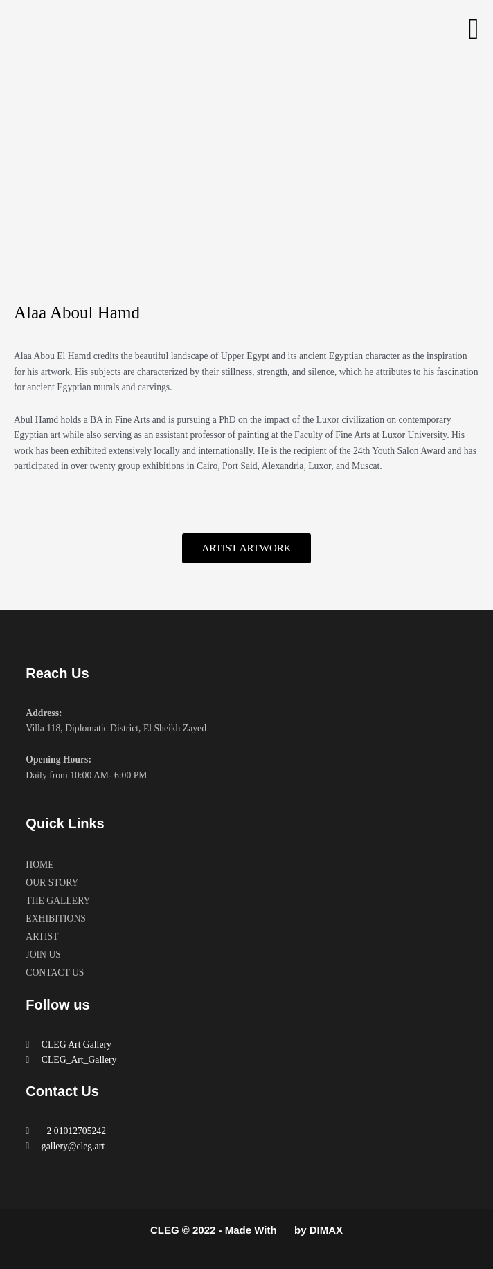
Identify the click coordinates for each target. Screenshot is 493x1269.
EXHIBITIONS (56, 918)
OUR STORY (52, 882)
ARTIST (42, 936)
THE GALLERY (58, 900)
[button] (473, 29)
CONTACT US (55, 972)
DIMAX (326, 1230)
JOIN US (43, 954)
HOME (39, 864)
